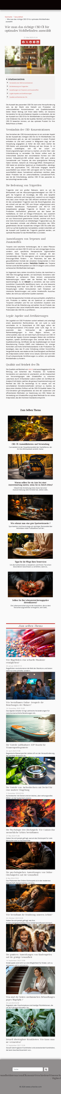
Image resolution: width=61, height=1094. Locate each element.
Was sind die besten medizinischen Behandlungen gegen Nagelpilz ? (30, 998)
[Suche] (28, 1069)
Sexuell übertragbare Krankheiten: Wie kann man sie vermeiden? (30, 1040)
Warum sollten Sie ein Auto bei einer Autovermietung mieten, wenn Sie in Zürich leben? (30, 483)
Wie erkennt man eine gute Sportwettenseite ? (30, 523)
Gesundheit (18, 17)
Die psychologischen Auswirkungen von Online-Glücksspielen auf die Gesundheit (30, 873)
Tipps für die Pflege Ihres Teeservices (30, 562)
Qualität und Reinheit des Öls (18, 97)
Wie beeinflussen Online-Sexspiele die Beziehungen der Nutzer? (25, 703)
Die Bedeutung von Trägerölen (18, 86)
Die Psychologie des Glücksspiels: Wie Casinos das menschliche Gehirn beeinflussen (30, 831)
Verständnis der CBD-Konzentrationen (21, 83)
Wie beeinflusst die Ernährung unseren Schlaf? (29, 914)
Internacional (17, 1075)
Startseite (8, 17)
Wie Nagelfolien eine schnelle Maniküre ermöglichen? (25, 661)
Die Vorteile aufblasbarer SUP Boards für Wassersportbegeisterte (26, 746)
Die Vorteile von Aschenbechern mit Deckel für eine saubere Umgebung (29, 788)
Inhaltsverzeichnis (16, 79)
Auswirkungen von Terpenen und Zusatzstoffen (24, 90)
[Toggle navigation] (5, 5)
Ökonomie (29, 1075)
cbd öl (30, 369)
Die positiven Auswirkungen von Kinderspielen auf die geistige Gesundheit (29, 956)
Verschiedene (42, 1075)
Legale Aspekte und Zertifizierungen (20, 93)
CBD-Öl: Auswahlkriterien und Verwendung (30, 444)
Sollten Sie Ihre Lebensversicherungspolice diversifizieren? (30, 601)
